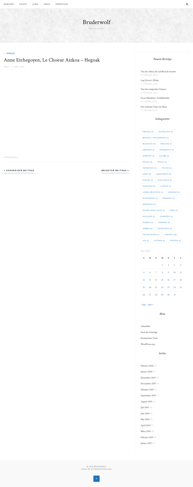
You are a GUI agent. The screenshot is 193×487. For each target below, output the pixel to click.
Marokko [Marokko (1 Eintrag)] (174, 192)
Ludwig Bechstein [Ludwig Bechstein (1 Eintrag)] (153, 192)
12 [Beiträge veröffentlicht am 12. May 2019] (144, 279)
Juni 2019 (145, 413)
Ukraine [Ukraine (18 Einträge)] (171, 234)
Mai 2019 (145, 419)
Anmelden (145, 326)
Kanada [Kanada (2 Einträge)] (148, 180)
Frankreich (11, 157)
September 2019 (148, 395)
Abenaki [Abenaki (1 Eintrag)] (148, 132)
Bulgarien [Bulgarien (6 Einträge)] (149, 144)
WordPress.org (148, 344)
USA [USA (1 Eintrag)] (146, 240)
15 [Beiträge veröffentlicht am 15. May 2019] (162, 279)
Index (47, 4)
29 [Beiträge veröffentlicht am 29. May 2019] (162, 294)
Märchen (9, 4)
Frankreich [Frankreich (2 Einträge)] (167, 150)
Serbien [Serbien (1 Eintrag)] (148, 222)
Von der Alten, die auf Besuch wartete (158, 71)
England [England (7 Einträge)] (166, 144)
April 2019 (146, 425)
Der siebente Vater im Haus (154, 106)
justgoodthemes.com (101, 469)
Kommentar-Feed (149, 338)
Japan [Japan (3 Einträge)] (147, 174)
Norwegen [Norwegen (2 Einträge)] (149, 204)
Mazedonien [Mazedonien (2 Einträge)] (150, 198)
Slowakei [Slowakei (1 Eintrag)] (164, 222)
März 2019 (146, 431)
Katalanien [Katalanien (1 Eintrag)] (165, 180)
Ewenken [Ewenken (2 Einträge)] (149, 150)
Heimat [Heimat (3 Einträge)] (147, 162)
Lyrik (35, 4)
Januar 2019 (146, 443)
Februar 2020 (147, 365)
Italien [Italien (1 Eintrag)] (167, 168)
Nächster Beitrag (115, 170)
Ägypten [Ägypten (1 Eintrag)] (175, 240)
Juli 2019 (145, 407)
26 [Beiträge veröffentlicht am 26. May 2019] (144, 294)
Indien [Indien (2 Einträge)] (162, 162)
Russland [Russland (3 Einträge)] (149, 216)
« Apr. (143, 304)
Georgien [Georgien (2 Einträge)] (149, 156)
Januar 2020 (146, 371)
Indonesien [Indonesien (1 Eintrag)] (150, 168)
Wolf (7, 66)
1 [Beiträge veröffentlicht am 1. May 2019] (162, 265)
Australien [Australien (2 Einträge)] (165, 132)
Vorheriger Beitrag (19, 170)
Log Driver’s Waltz (150, 80)
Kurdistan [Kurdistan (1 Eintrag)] (149, 186)
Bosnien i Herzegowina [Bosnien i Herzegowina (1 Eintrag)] (156, 138)
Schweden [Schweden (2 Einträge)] (166, 216)
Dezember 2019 (148, 377)
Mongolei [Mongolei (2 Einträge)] (169, 198)
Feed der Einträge (149, 332)
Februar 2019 (147, 437)
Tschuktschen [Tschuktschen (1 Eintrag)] (151, 234)
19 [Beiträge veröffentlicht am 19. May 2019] (144, 287)
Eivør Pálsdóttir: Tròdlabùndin (155, 98)
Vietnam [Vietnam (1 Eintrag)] (159, 240)
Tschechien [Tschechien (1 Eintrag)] (165, 228)
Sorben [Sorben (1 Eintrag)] (148, 228)
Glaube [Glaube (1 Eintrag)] (164, 156)
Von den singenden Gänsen (153, 89)
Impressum (61, 4)
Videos (23, 4)
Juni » (150, 304)
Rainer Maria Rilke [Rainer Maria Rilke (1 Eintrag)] (154, 210)
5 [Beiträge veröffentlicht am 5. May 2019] (143, 272)
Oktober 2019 (147, 389)
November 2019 (148, 383)
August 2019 (146, 401)
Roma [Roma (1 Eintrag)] (174, 210)
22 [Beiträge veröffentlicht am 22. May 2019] (162, 287)
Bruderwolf (96, 22)
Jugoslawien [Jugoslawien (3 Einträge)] (163, 174)
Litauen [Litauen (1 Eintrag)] (166, 186)
